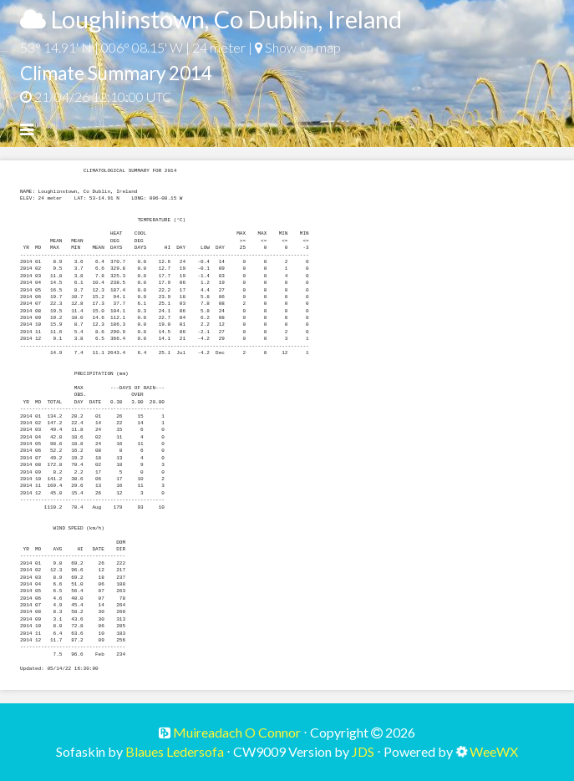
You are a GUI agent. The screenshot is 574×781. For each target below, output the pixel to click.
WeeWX (494, 751)
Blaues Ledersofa (174, 751)
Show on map (298, 47)
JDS (363, 751)
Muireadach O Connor (235, 732)
